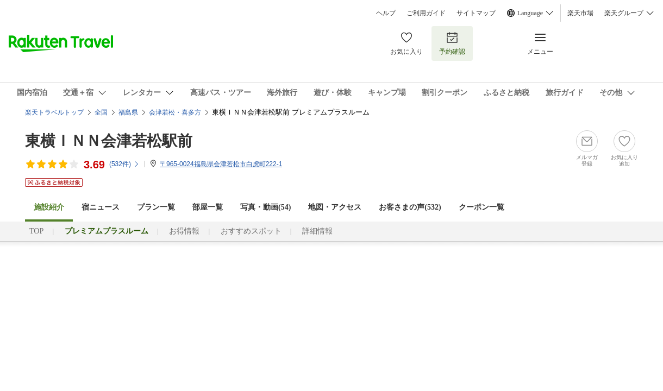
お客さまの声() (410, 207)
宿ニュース (101, 207)
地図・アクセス (334, 207)
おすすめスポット (251, 231)
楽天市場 (580, 13)
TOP (36, 231)
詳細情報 (317, 231)
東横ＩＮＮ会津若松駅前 (108, 141)
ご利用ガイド (426, 13)
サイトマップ (476, 13)
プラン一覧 (156, 207)
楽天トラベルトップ (54, 112)
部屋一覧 (207, 207)
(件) (124, 164)
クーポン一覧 (481, 207)
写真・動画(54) (265, 207)
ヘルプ (386, 13)
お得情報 (184, 231)
